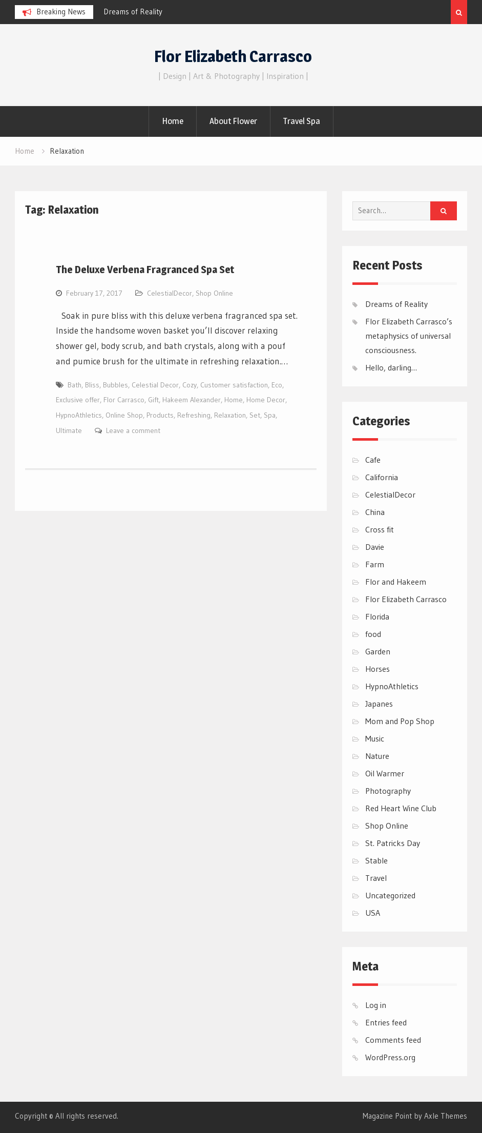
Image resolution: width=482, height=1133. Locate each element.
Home (172, 121)
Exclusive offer (78, 399)
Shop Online (214, 293)
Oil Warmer (384, 773)
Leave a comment (133, 430)
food (373, 634)
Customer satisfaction (234, 384)
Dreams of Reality (132, 11)
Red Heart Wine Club (400, 808)
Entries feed (386, 1022)
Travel (376, 878)
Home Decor (265, 399)
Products (160, 415)
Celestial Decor (155, 384)
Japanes (379, 703)
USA (372, 913)
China (375, 512)
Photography (388, 791)
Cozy (189, 384)
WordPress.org (390, 1057)
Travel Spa (301, 121)
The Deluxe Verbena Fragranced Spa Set (145, 269)
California (381, 477)
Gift (153, 399)
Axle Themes (445, 1116)
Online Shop (124, 415)
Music (374, 738)
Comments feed (393, 1040)
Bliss (92, 384)
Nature (377, 756)
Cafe (373, 460)
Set (254, 415)
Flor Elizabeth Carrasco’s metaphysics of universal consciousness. (408, 335)
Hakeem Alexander (191, 399)
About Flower (233, 121)
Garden (377, 651)
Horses (377, 669)
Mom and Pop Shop (399, 721)
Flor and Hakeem (395, 581)
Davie (374, 547)
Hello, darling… (391, 367)
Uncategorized (390, 895)
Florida (377, 616)
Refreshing (194, 415)
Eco (276, 384)
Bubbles (115, 384)
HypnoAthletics (79, 415)
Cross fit (379, 529)
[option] (195, 11)
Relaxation (230, 415)
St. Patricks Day (392, 843)
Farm (374, 564)
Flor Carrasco (123, 399)
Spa (270, 415)
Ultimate (69, 430)
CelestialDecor (169, 293)
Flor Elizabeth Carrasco (233, 56)
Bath (74, 384)
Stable (376, 860)
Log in (375, 1005)
